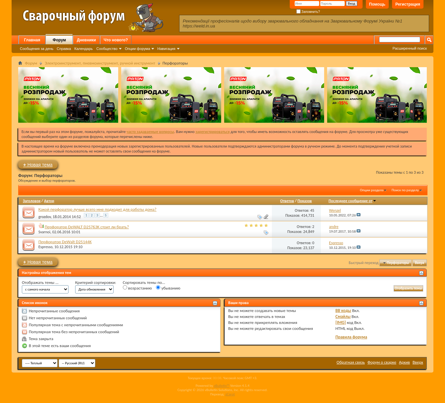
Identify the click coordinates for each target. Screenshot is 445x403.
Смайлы (343, 316)
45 (312, 210)
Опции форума (137, 49)
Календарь (83, 49)
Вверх (419, 263)
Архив (404, 362)
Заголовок (31, 201)
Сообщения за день (36, 49)
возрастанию (137, 288)
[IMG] (340, 322)
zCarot (230, 394)
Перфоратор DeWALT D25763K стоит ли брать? (87, 226)
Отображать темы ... (40, 282)
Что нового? (116, 40)
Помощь (377, 4)
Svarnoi (44, 232)
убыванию (168, 288)
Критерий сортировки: (95, 282)
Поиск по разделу (405, 190)
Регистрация (407, 4)
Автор (49, 201)
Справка (64, 49)
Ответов (287, 201)
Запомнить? (308, 12)
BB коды (343, 310)
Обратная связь (351, 362)
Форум (59, 40)
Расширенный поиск (409, 48)
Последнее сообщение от (352, 201)
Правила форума (351, 337)
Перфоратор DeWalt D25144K (65, 241)
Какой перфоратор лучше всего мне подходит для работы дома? (97, 209)
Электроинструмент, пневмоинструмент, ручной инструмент (100, 63)
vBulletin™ (221, 385)
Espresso (45, 247)
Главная (32, 40)
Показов (305, 201)
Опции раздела (371, 190)
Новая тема (38, 164)
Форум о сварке (382, 362)
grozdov (44, 216)
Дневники (86, 40)
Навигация (166, 49)
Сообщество (107, 49)
